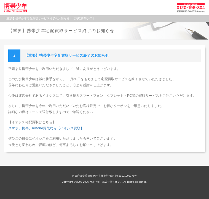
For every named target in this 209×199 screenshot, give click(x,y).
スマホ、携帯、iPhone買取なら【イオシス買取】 (46, 128)
